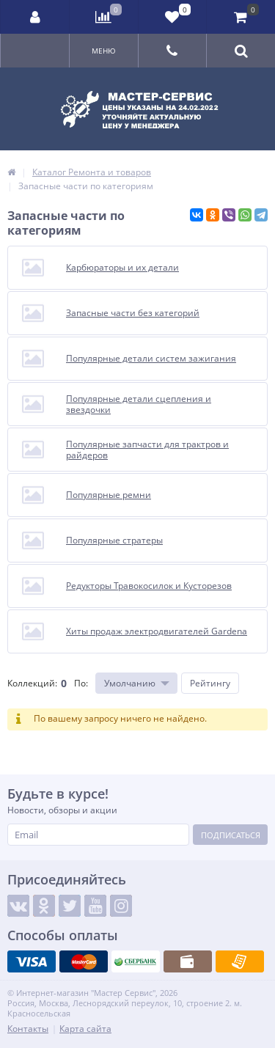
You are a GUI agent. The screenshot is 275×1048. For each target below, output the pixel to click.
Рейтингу (210, 683)
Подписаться (230, 834)
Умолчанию (129, 683)
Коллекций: (32, 683)
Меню (104, 50)
